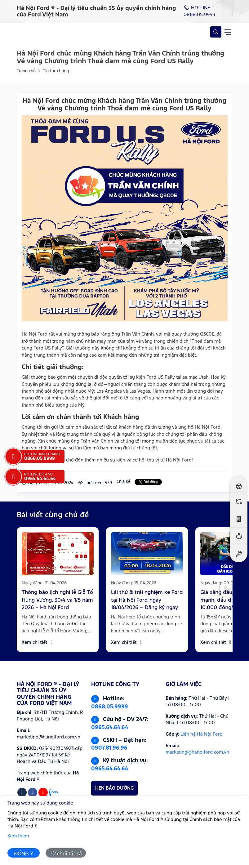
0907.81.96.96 (109, 748)
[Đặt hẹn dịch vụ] (238, 553)
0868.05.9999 (109, 706)
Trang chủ (26, 71)
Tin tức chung (56, 71)
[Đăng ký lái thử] (238, 484)
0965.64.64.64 (109, 727)
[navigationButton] (228, 32)
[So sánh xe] (238, 501)
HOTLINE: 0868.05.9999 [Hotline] (199, 11)
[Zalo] (54, 792)
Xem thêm (18, 836)
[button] (226, 589)
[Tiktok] (22, 792)
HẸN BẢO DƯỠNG (114, 788)
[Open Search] (215, 32)
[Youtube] (43, 792)
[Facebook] (32, 792)
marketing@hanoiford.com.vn (197, 752)
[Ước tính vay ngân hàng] (238, 536)
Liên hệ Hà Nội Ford (201, 734)
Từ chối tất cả (66, 854)
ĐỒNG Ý (23, 854)
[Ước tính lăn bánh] (238, 519)
